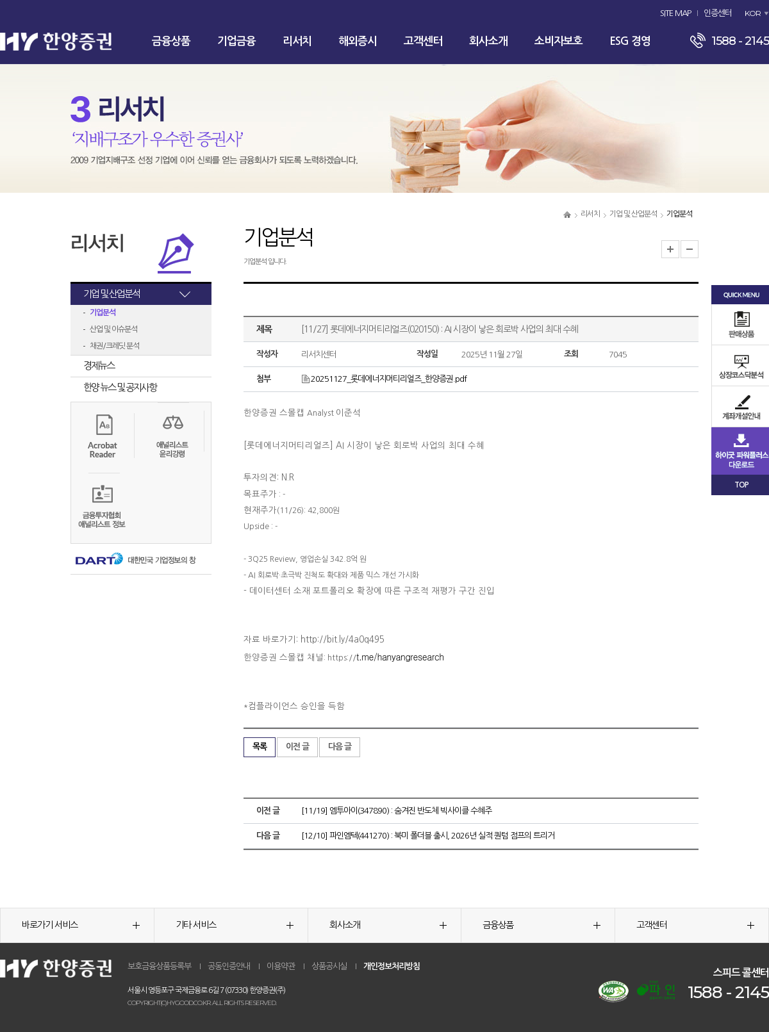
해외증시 (357, 41)
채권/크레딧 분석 (114, 346)
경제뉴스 (98, 365)
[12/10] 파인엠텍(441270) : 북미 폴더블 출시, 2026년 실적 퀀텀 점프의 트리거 (427, 835)
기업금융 (236, 41)
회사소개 (488, 41)
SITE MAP (675, 13)
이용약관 (281, 966)
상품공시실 (329, 966)
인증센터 (718, 13)
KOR (753, 13)
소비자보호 (558, 41)
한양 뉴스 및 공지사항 (119, 387)
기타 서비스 (235, 925)
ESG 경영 (629, 41)
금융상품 (171, 41)
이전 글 (297, 746)
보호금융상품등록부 (159, 966)
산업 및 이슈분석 (113, 329)
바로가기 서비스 (81, 925)
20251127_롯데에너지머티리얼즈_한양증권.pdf (384, 379)
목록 (259, 746)
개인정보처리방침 (391, 966)
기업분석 (102, 312)
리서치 (297, 41)
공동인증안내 (229, 966)
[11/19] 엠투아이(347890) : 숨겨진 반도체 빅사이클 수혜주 (396, 811)
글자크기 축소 (690, 249)
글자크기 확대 (670, 249)
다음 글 (339, 746)
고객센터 (423, 41)
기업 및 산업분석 (633, 214)
